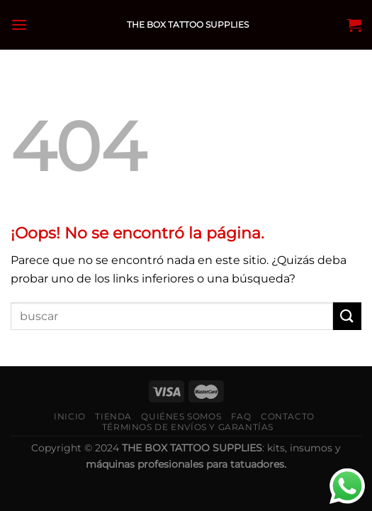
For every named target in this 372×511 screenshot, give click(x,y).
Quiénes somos (181, 416)
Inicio (70, 416)
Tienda (113, 416)
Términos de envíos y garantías (188, 427)
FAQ (241, 416)
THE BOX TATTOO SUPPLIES (188, 25)
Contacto (288, 416)
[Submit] (347, 316)
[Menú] (19, 24)
